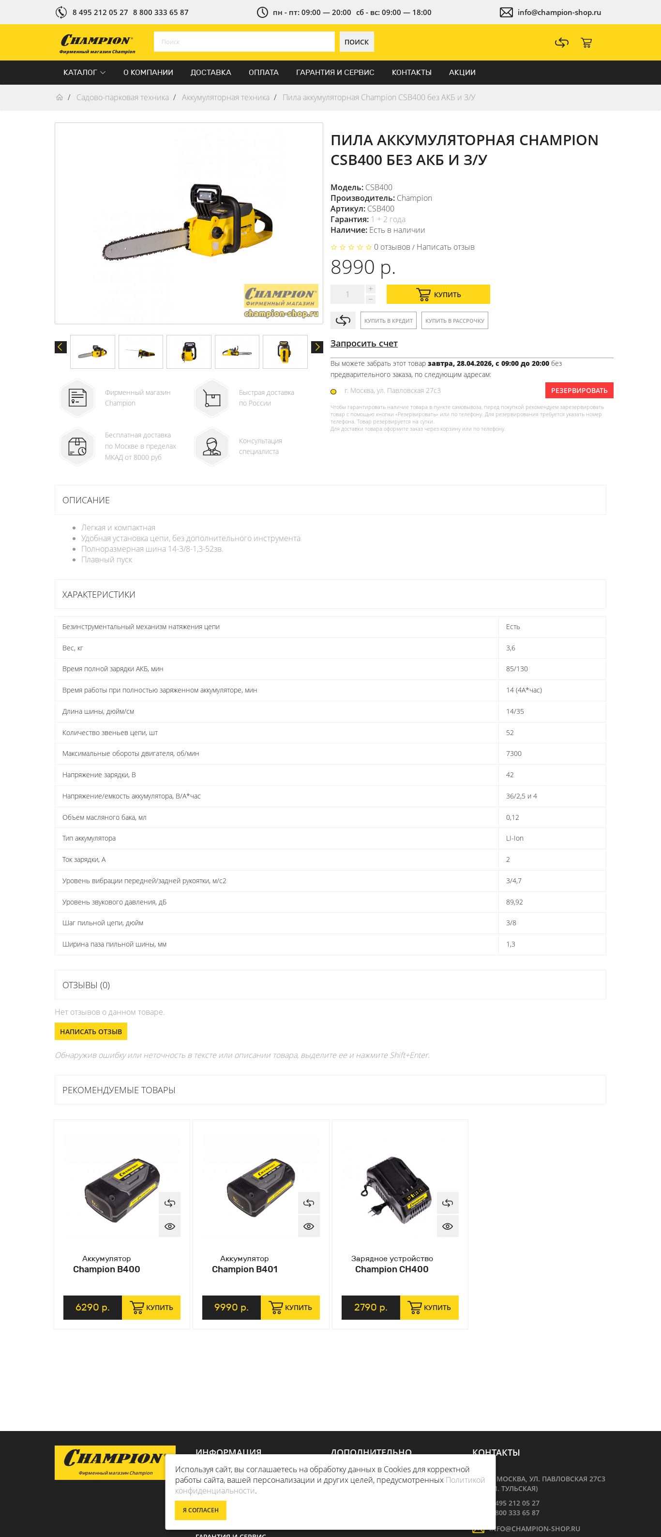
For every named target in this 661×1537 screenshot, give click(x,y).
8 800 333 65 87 (161, 12)
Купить (438, 294)
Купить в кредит (388, 320)
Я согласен (201, 1510)
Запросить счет (364, 343)
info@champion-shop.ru (559, 12)
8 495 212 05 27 (100, 12)
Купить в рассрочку (454, 320)
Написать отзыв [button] (91, 1031)
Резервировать (579, 390)
